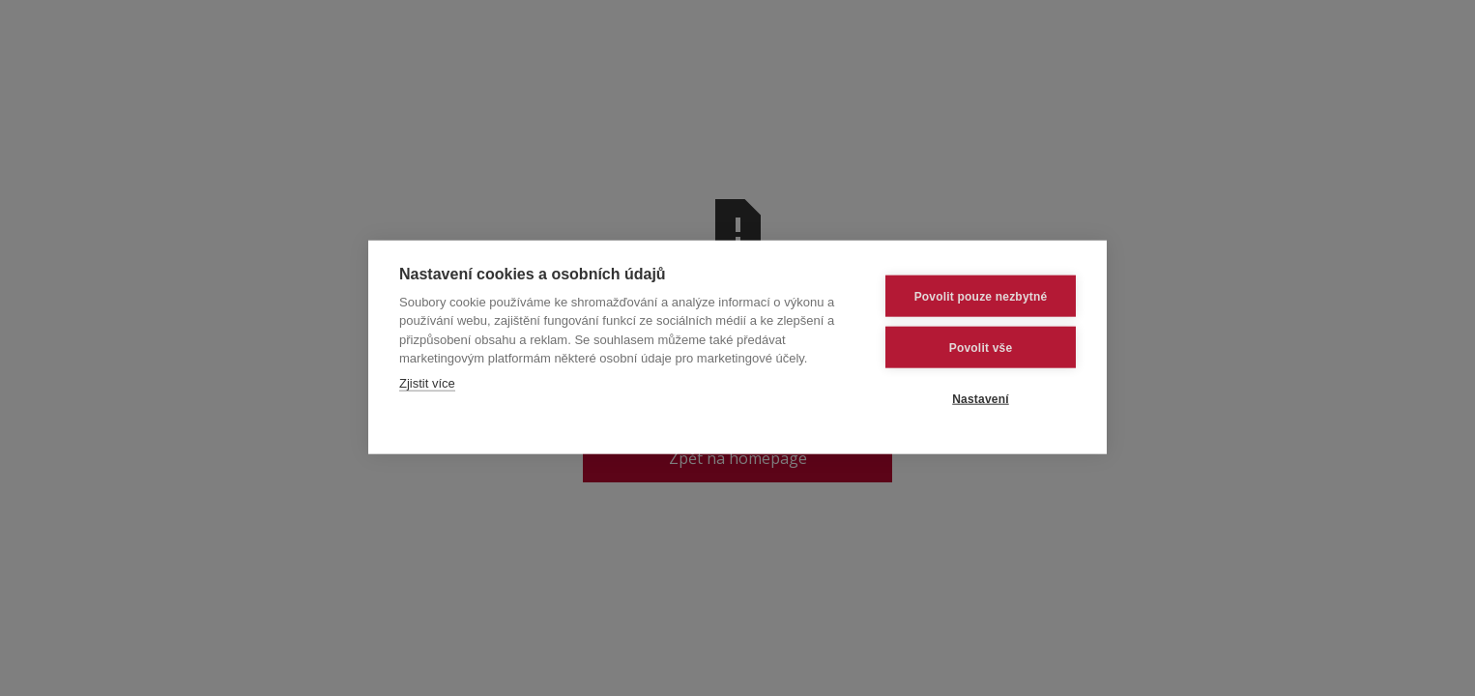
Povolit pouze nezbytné (981, 296)
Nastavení (980, 398)
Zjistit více (427, 382)
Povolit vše (981, 347)
